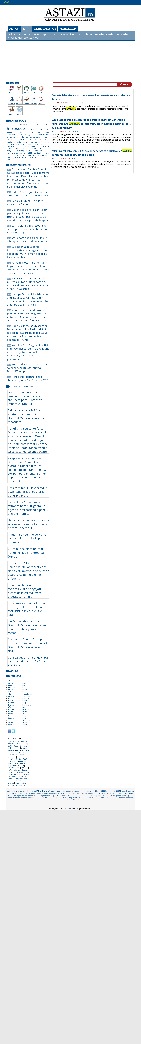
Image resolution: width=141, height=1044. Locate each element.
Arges (10, 683)
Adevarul (17, 770)
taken (34, 146)
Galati (24, 700)
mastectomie (43, 155)
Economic (24, 34)
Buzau (24, 692)
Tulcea (24, 722)
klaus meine (19, 155)
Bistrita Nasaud (25, 686)
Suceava (11, 718)
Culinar (87, 34)
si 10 (36, 125)
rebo (46, 125)
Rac (34, 92)
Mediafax (11, 759)
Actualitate (31, 38)
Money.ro (16, 748)
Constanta (26, 696)
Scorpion (26, 103)
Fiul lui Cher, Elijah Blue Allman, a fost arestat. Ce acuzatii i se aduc (28, 193)
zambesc (11, 125)
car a (25, 148)
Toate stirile (23, 785)
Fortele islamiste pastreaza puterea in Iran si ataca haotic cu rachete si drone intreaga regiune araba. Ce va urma (27, 284)
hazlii (32, 129)
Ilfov (9, 707)
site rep (69, 798)
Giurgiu (11, 700)
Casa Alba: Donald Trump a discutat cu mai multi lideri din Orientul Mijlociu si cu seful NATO (28, 645)
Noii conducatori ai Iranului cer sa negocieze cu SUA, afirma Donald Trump (28, 368)
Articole (13, 671)
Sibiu (24, 718)
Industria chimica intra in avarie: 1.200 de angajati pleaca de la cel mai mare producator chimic (25, 590)
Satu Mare (12, 716)
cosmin (10, 132)
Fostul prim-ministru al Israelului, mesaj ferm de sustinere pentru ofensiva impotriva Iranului (25, 398)
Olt (23, 714)
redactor (44, 129)
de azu (17, 157)
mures (23, 124)
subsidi (33, 157)
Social (36, 34)
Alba (10, 681)
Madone (12, 752)
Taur (19, 92)
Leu (41, 92)
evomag (20, 151)
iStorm (69, 809)
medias (25, 157)
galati (31, 134)
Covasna (11, 696)
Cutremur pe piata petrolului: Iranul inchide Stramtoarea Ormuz (27, 552)
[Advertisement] (70, 60)
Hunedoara (26, 705)
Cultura (75, 34)
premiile (26, 146)
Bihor (10, 685)
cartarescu (44, 157)
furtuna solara (42, 151)
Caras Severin (27, 694)
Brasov (10, 690)
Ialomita (11, 705)
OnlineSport (13, 761)
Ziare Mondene (21, 783)
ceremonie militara (124, 794)
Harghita (11, 703)
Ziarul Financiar (14, 774)
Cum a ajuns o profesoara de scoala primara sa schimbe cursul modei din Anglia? (27, 229)
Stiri (26, 28)
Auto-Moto (15, 38)
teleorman (13, 134)
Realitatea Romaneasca (16, 753)
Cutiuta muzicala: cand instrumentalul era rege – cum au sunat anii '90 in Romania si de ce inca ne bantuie (27, 252)
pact (47, 132)
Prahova (11, 714)
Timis (10, 720)
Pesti (19, 114)
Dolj (9, 698)
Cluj (9, 694)
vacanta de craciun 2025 (19, 153)
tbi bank (30, 151)
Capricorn (41, 103)
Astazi (14, 28)
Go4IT (10, 746)
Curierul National (17, 766)
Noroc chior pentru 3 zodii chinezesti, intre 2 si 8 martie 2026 (27, 378)
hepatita (20, 144)
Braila (24, 690)
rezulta (10, 160)
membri (21, 132)
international (35, 140)
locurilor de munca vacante (30, 137)
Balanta (19, 103)
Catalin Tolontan (20, 763)
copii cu (35, 132)
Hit (9, 766)
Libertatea (25, 774)
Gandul (24, 744)
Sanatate (121, 34)
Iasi (23, 707)
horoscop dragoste (112, 796)
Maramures (26, 709)
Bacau (24, 683)
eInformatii (21, 757)
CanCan (25, 759)
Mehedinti (12, 709)
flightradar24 (13, 146)
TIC (54, 34)
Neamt (10, 711)
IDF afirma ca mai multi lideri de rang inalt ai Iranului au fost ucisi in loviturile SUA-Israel (27, 609)
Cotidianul (23, 746)
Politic (12, 34)
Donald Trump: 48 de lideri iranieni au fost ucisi (25, 202)
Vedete (99, 34)
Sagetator (33, 103)
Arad (24, 681)
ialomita (22, 139)
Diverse (63, 34)
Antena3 (11, 783)
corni (39, 135)
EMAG (6, 2)
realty (10, 157)
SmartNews (20, 781)
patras (24, 135)
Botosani (11, 687)
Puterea (10, 779)
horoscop (16, 128)
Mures (24, 711)
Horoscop (67, 28)
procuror (11, 140)
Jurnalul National (14, 768)
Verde (109, 34)
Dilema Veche (13, 785)
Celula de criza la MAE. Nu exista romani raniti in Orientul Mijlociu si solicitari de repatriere (28, 416)
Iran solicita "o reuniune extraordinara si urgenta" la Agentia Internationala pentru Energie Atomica (28, 508)
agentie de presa (34, 144)
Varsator (11, 114)
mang (46, 144)
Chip (18, 750)
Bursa (16, 746)
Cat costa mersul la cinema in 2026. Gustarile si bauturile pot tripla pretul (27, 491)
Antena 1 (24, 768)
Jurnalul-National (76, 103)
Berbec (11, 92)
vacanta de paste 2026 (79, 796)
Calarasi (11, 692)
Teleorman (26, 720)
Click (9, 748)
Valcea (10, 722)
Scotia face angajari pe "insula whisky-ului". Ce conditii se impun (27, 239)
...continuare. (57, 111)
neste (9, 142)
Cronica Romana (23, 772)
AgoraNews (12, 741)
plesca (34, 148)
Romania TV (22, 776)
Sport (46, 34)
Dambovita (26, 698)
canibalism (39, 153)
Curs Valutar (45, 28)
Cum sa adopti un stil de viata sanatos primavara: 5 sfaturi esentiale (28, 661)
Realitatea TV (22, 741)
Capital (18, 759)
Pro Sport (12, 776)
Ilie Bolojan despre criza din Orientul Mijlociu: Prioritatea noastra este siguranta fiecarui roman (28, 627)
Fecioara (11, 103)
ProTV (10, 770)
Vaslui (24, 725)
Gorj (24, 703)
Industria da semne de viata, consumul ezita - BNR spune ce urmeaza (28, 538)
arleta (31, 155)
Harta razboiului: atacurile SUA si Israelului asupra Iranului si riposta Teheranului (28, 524)
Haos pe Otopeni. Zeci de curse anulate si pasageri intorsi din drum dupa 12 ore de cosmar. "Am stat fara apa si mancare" (28, 299)
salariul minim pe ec (25, 142)
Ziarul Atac (25, 750)
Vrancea (11, 725)
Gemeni (26, 92)
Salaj (24, 716)
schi (47, 137)
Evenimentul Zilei (14, 744)
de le (46, 140)
